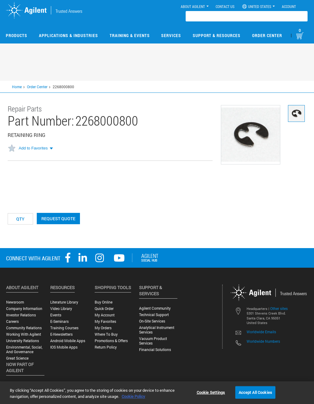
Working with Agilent (23, 334)
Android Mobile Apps (67, 340)
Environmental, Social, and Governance (24, 349)
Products (16, 35)
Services (171, 35)
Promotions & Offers (111, 340)
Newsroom (15, 302)
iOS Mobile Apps (64, 347)
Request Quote (58, 218)
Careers (12, 321)
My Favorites (105, 321)
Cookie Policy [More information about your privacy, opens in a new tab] (133, 396)
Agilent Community (155, 308)
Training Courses (64, 328)
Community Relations (24, 328)
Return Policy (106, 347)
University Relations (22, 340)
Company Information (24, 308)
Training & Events (130, 35)
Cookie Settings (211, 392)
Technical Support (154, 314)
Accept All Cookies (255, 392)
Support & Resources (216, 35)
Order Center (267, 35)
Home (17, 86)
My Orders (103, 328)
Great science (17, 358)
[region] (157, 392)
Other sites (279, 308)
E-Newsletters (61, 334)
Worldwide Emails (261, 331)
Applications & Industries (68, 35)
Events (55, 315)
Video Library (61, 308)
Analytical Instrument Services (156, 329)
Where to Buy (106, 334)
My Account (105, 315)
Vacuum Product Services (153, 340)
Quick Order (104, 308)
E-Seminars (59, 321)
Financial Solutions (155, 349)
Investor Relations (21, 315)
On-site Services (152, 321)
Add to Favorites (33, 148)
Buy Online (103, 302)
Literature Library (64, 302)
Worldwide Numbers (263, 341)
